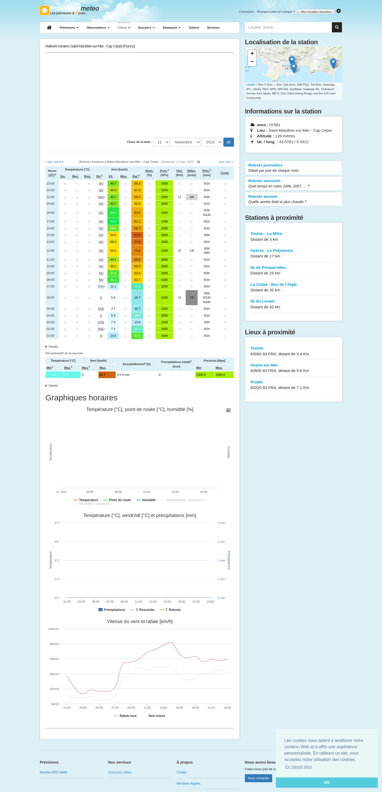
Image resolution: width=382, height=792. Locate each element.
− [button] (252, 62)
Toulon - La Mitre (293, 236)
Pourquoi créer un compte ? (276, 11)
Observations (98, 27)
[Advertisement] (139, 95)
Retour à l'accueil (71, 10)
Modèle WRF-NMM (53, 772)
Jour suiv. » (226, 161)
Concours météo (120, 772)
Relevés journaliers (293, 168)
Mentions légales (189, 783)
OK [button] (327, 782)
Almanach (172, 27)
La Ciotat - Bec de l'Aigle (293, 287)
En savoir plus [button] (298, 766)
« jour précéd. (54, 161)
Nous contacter (258, 778)
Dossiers (146, 27)
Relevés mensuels (293, 184)
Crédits (182, 772)
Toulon (293, 351)
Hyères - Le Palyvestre (293, 253)
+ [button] (252, 54)
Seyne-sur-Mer (293, 368)
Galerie (194, 27)
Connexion (246, 11)
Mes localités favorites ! (315, 11)
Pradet (293, 385)
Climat (124, 27)
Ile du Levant (293, 304)
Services (213, 27)
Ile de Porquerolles (293, 270)
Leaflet (250, 84)
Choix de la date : (139, 141)
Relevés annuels (293, 199)
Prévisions (69, 27)
